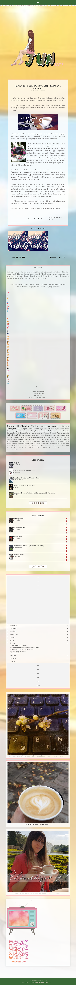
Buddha (20, 443)
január (12, 661)
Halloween (17, 437)
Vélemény (65, 426)
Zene (18, 450)
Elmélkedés (23, 426)
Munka (62, 429)
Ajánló (67, 429)
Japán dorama (31, 433)
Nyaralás (46, 433)
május (12, 640)
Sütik (56, 437)
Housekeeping (64, 435)
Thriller (27, 441)
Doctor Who (37, 443)
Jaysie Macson (17, 472)
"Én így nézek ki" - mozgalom (18, 651)
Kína (61, 443)
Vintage (67, 448)
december (13, 625)
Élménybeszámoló (14, 428)
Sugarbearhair (50, 448)
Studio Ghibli (42, 448)
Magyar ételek (36, 445)
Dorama (57, 431)
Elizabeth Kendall (18, 547)
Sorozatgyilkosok (12, 441)
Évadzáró (23, 433)
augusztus (14, 634)
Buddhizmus (25, 443)
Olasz (39, 437)
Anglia (43, 426)
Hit (41, 443)
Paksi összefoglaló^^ (15, 653)
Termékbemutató (59, 448)
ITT (38, 179)
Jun (46, 980)
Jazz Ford (16, 487)
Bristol (26, 435)
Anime (42, 431)
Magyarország (12, 431)
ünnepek (16, 433)
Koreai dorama (41, 439)
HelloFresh (56, 435)
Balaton (15, 443)
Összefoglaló (53, 426)
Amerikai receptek (54, 441)
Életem (11, 426)
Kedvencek (56, 443)
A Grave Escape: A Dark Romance (24, 470)
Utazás (16, 435)
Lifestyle (49, 439)
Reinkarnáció (17, 448)
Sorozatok (28, 448)
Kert (22, 437)
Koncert (31, 439)
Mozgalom (48, 445)
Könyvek (56, 429)
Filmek (47, 431)
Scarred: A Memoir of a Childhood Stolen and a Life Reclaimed (34, 493)
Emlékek (10, 435)
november (13, 628)
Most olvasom (38, 460)
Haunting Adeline (19, 528)
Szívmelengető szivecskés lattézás (38, 824)
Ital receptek (46, 443)
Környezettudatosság (13, 445)
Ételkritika (37, 441)
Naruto (53, 445)
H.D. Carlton (17, 520)
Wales (26, 439)
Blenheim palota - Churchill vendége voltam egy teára (38, 893)
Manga (42, 445)
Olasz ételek (65, 445)
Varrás (42, 435)
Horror (52, 431)
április (12, 643)
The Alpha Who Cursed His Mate (24, 485)
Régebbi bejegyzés (57, 257)
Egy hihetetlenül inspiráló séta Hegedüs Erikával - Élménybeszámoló (38, 756)
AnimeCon (10, 443)
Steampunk (35, 448)
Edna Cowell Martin (18, 479)
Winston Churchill (12, 450)
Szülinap (10, 433)
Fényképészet (33, 428)
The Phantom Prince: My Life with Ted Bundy (28, 546)
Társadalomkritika (63, 433)
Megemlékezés (58, 439)
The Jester (16, 463)
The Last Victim (18, 555)
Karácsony (39, 433)
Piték (12, 448)
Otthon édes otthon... (47, 437)
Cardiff (32, 443)
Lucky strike (28, 445)
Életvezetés (48, 435)
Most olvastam (38, 516)
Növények (58, 445)
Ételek (21, 435)
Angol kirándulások (46, 429)
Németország (32, 437)
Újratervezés (45, 441)
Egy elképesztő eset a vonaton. (18, 645)
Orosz (8, 448)
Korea (26, 437)
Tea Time (20, 431)
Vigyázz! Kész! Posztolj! (15, 439)
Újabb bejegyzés (17, 257)
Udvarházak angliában (31, 431)
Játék (51, 443)
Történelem (35, 435)
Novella (66, 439)
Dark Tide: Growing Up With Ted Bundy (26, 478)
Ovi (30, 435)
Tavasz (60, 437)
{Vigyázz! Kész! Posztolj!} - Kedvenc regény (22, 649)
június (12, 637)
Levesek (22, 445)
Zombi (22, 450)
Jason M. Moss (17, 556)
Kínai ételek (65, 443)
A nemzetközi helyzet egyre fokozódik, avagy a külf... (24, 647)
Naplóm (35, 426)
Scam (23, 448)
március (13, 655)
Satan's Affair (17, 537)
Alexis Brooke (17, 464)
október (13, 631)
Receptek (53, 433)
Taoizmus (21, 441)
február (13, 658)
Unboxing (66, 437)
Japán (25, 428)
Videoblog (10, 437)
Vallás (32, 441)
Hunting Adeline (18, 519)
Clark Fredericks (18, 494)
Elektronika (65, 431)
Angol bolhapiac (64, 441)
